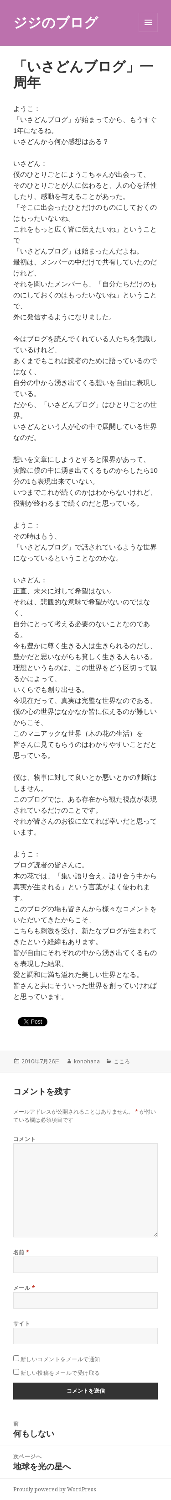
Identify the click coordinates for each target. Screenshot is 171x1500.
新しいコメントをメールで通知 (60, 1359)
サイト (21, 1323)
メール (24, 1288)
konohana (87, 1061)
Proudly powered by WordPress (54, 1489)
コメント (24, 1139)
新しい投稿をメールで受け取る (60, 1373)
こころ (122, 1061)
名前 (21, 1252)
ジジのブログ (55, 22)
